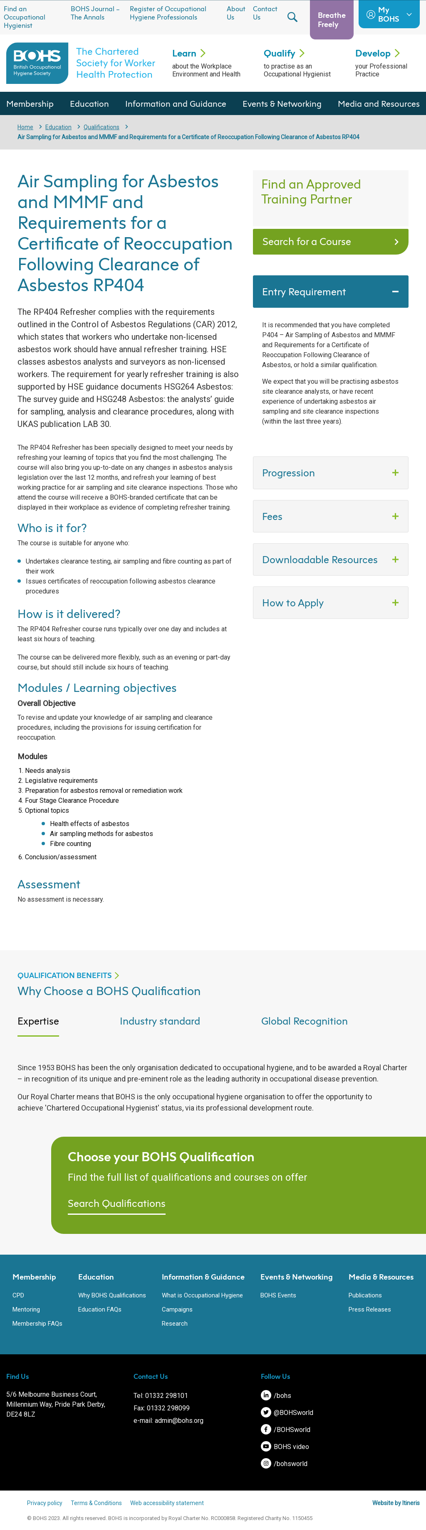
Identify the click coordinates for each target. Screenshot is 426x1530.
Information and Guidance (175, 103)
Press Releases (370, 1309)
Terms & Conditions (96, 1503)
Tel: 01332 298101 (161, 1396)
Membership (30, 103)
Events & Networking (282, 103)
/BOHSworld (285, 1430)
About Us (236, 13)
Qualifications (101, 127)
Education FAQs (99, 1309)
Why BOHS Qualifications (112, 1295)
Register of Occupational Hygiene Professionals (168, 13)
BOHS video (285, 1447)
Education (89, 103)
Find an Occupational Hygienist (24, 17)
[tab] (68, 1027)
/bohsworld (284, 1464)
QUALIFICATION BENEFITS (64, 975)
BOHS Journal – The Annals (95, 13)
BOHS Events (278, 1295)
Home (25, 127)
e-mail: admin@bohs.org (168, 1421)
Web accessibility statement (167, 1503)
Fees (273, 516)
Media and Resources (379, 103)
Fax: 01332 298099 (162, 1408)
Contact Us (265, 13)
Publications (365, 1295)
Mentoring (26, 1309)
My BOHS (389, 14)
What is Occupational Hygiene (202, 1295)
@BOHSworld (287, 1413)
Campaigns (177, 1309)
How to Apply (294, 602)
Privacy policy (44, 1503)
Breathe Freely (332, 19)
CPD (18, 1295)
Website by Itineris (396, 1503)
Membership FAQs (37, 1323)
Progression (289, 472)
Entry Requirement (305, 291)
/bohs (276, 1396)
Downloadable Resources (320, 559)
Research (175, 1323)
